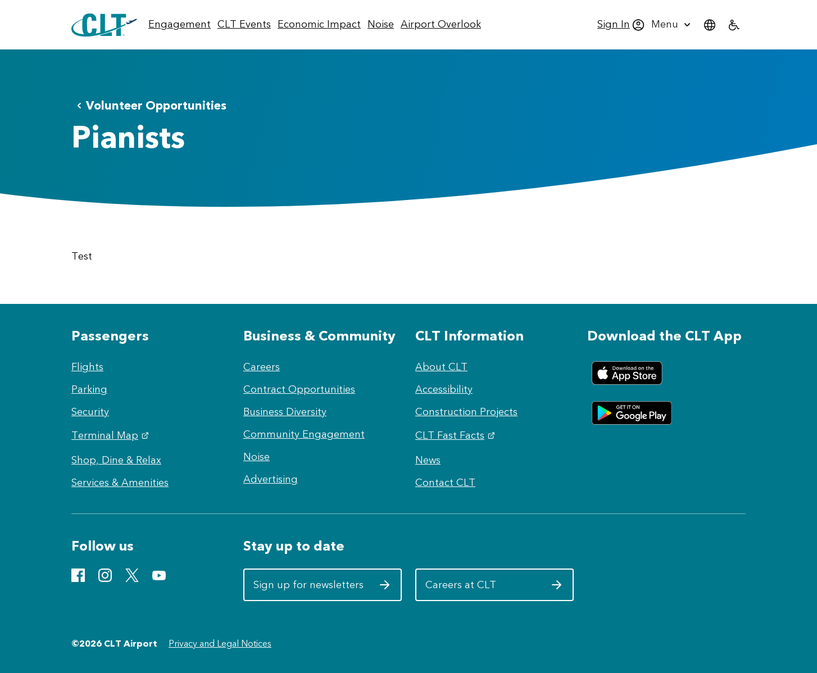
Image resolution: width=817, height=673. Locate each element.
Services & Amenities (120, 482)
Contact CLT (445, 482)
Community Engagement (304, 434)
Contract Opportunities (299, 389)
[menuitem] (179, 24)
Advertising (270, 479)
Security (90, 412)
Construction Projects (466, 412)
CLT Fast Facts (456, 435)
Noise (256, 457)
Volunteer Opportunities (149, 105)
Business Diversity (284, 412)
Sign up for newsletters (322, 588)
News (428, 460)
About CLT (441, 367)
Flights (87, 367)
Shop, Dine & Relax (116, 460)
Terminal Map (111, 435)
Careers (261, 367)
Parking (89, 389)
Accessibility (444, 389)
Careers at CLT (494, 588)
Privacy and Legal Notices (220, 643)
